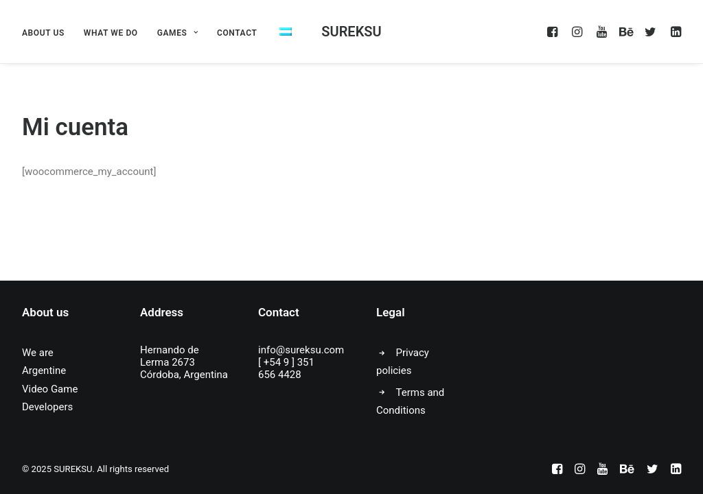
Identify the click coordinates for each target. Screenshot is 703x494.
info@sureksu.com (301, 350)
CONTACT (237, 33)
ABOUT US (43, 33)
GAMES (177, 33)
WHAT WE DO (111, 33)
